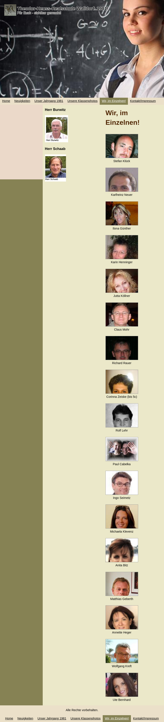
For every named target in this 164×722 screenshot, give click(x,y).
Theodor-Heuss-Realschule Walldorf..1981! (62, 8)
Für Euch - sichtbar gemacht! (39, 13)
